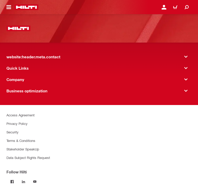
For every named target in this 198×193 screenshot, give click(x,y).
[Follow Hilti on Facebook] (12, 181)
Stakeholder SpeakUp (22, 149)
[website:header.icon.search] (186, 7)
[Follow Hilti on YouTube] (34, 181)
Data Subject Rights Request (28, 157)
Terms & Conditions (20, 140)
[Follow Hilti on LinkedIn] (23, 181)
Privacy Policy (17, 123)
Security (12, 132)
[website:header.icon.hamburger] (8, 7)
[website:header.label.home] (26, 7)
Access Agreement (20, 115)
